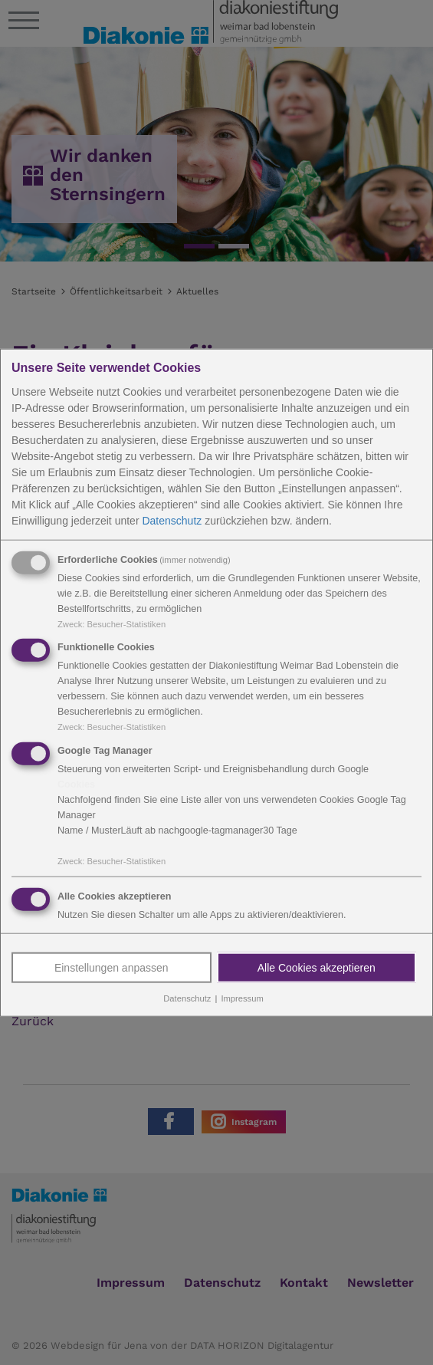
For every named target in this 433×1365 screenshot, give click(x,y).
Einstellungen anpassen (111, 968)
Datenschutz (172, 520)
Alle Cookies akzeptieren (317, 968)
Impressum (242, 998)
